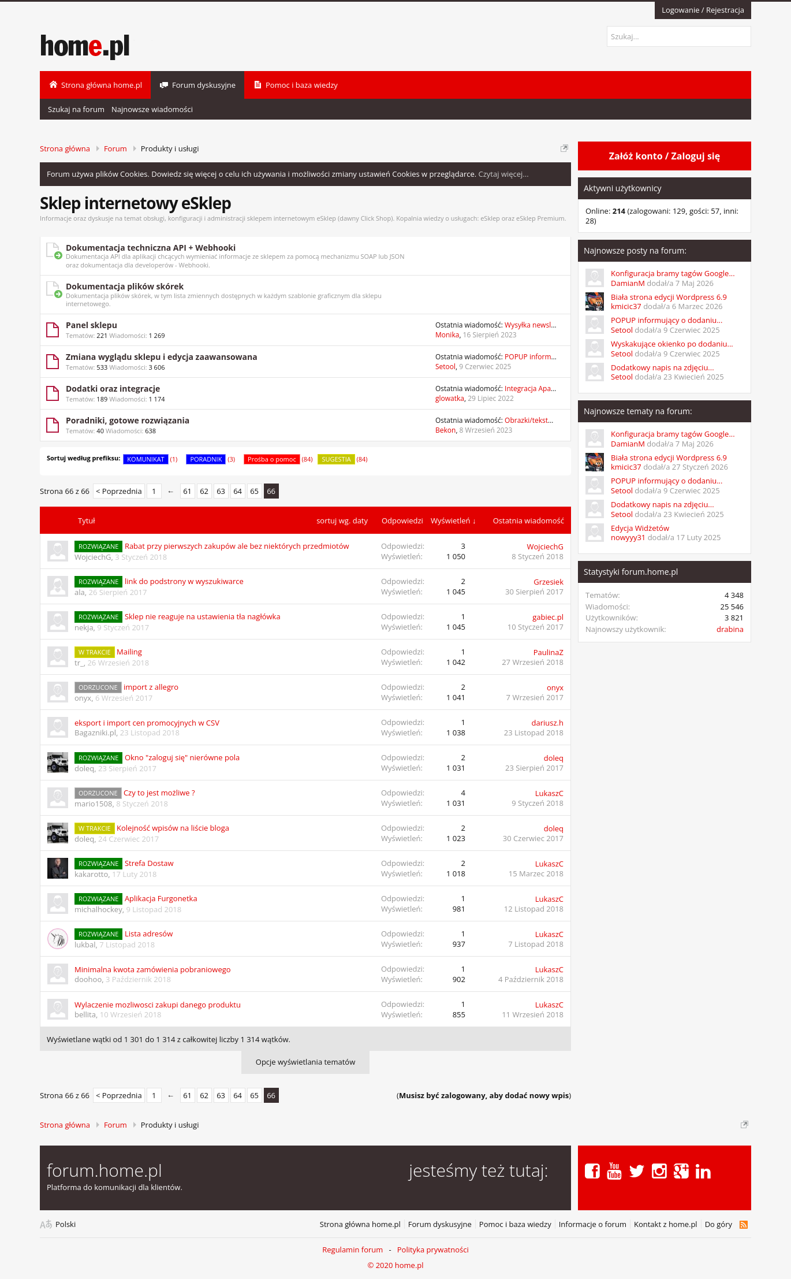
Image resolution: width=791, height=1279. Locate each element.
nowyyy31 (628, 537)
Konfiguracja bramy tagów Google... (673, 273)
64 (237, 491)
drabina (730, 629)
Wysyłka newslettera (537, 325)
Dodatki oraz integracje (113, 388)
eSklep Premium (540, 218)
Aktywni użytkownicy (622, 188)
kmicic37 (626, 306)
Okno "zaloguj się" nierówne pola (182, 757)
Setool (445, 366)
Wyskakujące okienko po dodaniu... (672, 344)
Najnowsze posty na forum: (635, 250)
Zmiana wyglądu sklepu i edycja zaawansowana (162, 356)
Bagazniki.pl (95, 732)
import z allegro (151, 687)
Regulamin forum (352, 1249)
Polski (65, 1224)
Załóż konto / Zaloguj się (664, 156)
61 (187, 491)
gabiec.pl (548, 617)
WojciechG (92, 557)
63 (221, 491)
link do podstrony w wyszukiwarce (184, 581)
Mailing (129, 651)
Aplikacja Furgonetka (161, 898)
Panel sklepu (91, 324)
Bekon (445, 430)
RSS (743, 1225)
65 (254, 491)
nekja (84, 627)
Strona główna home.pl (360, 1224)
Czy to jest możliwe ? (159, 792)
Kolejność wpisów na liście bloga (173, 828)
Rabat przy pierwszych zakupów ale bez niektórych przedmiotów (237, 546)
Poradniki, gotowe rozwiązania (127, 420)
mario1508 (93, 803)
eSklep (490, 218)
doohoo (88, 979)
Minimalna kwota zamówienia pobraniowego (152, 969)
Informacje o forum (592, 1224)
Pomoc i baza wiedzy (515, 1224)
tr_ (79, 662)
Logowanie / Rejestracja (703, 10)
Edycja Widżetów (640, 528)
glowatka (449, 398)
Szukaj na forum (76, 109)
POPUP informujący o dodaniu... (666, 320)
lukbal (85, 944)
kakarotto (91, 874)
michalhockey (98, 909)
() (484, 1095)
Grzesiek (548, 582)
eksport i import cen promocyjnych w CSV (146, 722)
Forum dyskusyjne (440, 1224)
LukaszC (549, 793)
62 (204, 491)
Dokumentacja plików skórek (125, 286)
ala (79, 592)
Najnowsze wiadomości (152, 109)
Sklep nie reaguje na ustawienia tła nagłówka (203, 616)
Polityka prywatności (433, 1249)
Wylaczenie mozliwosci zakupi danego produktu (157, 1004)
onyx (82, 698)
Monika (447, 335)
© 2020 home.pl (395, 1265)
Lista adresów (149, 933)
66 (271, 491)
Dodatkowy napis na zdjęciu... (662, 367)
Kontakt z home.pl (665, 1224)
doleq (84, 768)
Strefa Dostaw (149, 863)
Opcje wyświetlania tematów (305, 1062)
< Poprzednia (119, 491)
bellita (85, 1014)
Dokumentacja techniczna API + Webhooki (151, 247)
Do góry (718, 1224)
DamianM (628, 283)
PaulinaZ (548, 652)
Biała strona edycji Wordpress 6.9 (669, 297)
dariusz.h (548, 722)
